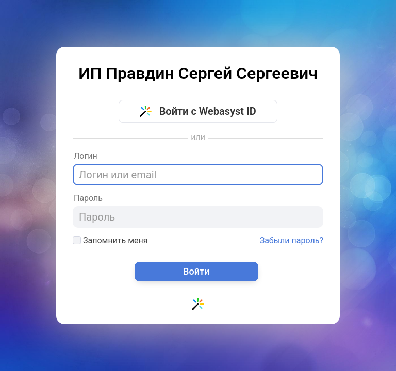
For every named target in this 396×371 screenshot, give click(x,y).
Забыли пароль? (291, 240)
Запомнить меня (110, 240)
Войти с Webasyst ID (198, 111)
